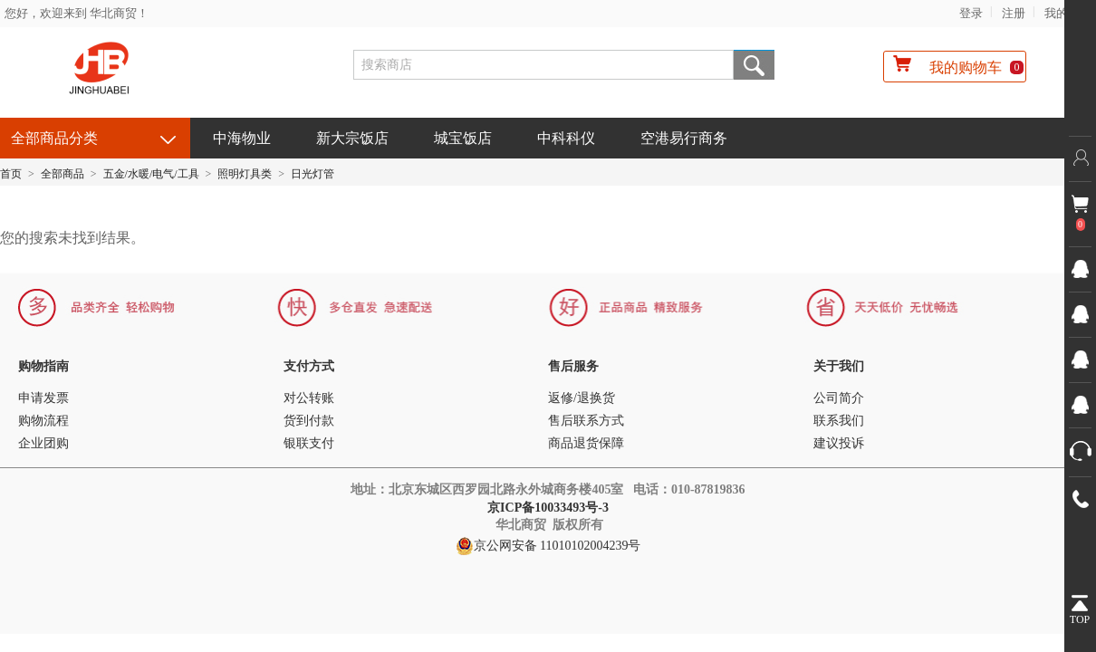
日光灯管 (312, 174)
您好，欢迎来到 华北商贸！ (77, 13)
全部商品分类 (54, 138)
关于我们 (838, 366)
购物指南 (43, 366)
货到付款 (309, 420)
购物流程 (43, 420)
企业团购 (43, 443)
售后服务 (573, 366)
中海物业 (242, 138)
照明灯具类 (244, 174)
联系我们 (838, 420)
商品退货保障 (586, 443)
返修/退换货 (581, 398)
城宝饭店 (463, 138)
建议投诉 (838, 443)
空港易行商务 (683, 138)
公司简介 (838, 398)
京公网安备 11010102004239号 (548, 546)
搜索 (754, 65)
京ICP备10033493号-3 (549, 507)
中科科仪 (566, 138)
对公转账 (309, 398)
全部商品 (62, 174)
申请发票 (43, 398)
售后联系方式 (586, 420)
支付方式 (309, 366)
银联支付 (309, 443)
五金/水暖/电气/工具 (151, 174)
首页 (11, 174)
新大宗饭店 (352, 138)
